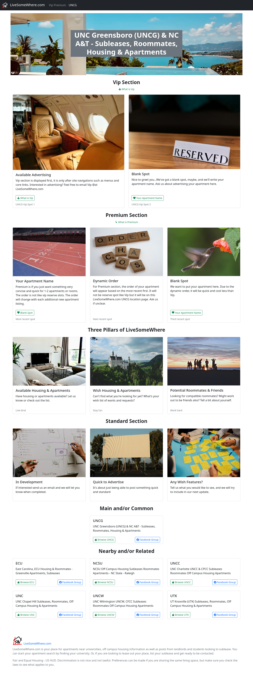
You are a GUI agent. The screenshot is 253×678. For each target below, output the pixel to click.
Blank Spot (25, 312)
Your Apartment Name (147, 198)
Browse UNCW (104, 614)
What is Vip (126, 89)
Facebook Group (147, 539)
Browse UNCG (104, 539)
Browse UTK (180, 614)
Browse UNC (26, 614)
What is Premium (126, 222)
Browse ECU (25, 582)
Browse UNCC (181, 582)
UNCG (73, 5)
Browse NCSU (104, 582)
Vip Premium (57, 5)
